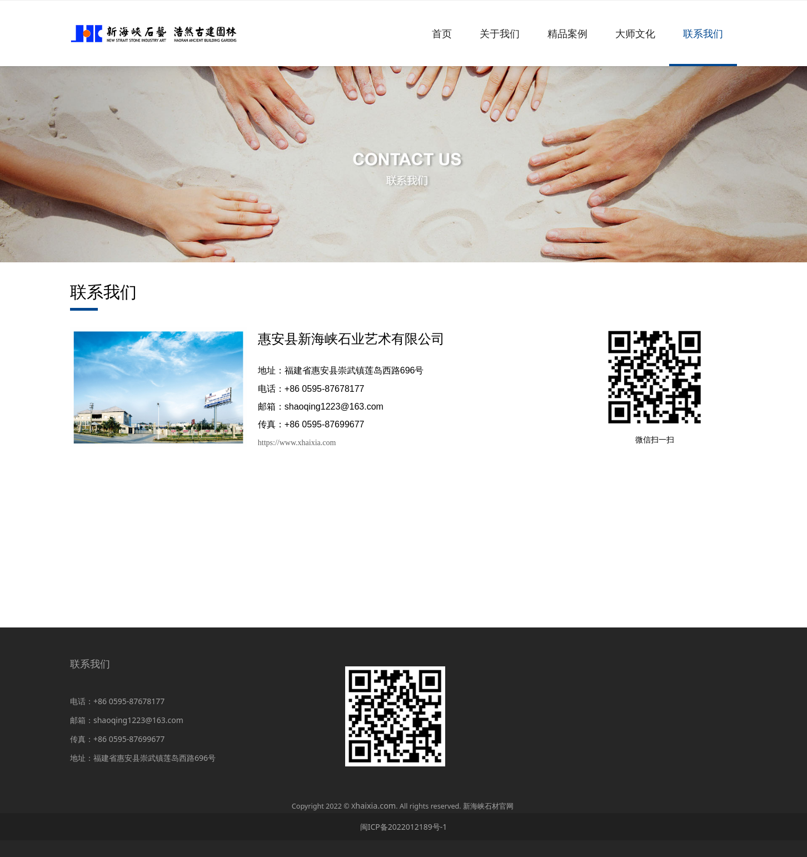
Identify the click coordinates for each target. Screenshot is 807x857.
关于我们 (500, 33)
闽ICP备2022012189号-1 (403, 826)
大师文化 (635, 33)
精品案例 (567, 33)
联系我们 (703, 33)
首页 (442, 33)
